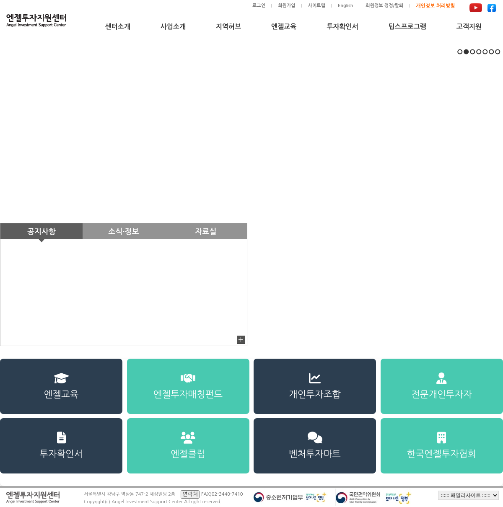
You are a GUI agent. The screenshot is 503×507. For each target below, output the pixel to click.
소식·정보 (124, 231)
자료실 (206, 231)
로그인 (258, 5)
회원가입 (286, 5)
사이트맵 (316, 5)
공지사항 (41, 231)
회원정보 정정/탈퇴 (384, 5)
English (345, 5)
